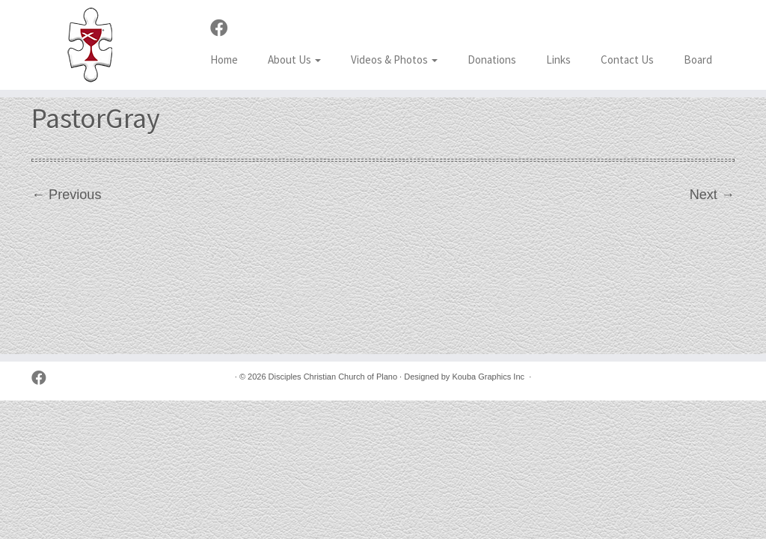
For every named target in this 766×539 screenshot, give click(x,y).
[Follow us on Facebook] (224, 28)
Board (698, 59)
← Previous (66, 194)
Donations (492, 59)
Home (224, 59)
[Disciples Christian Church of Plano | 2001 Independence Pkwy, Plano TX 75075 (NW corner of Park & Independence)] (90, 44)
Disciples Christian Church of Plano (333, 376)
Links (558, 59)
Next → (712, 194)
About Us (294, 59)
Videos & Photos (394, 59)
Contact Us (627, 59)
